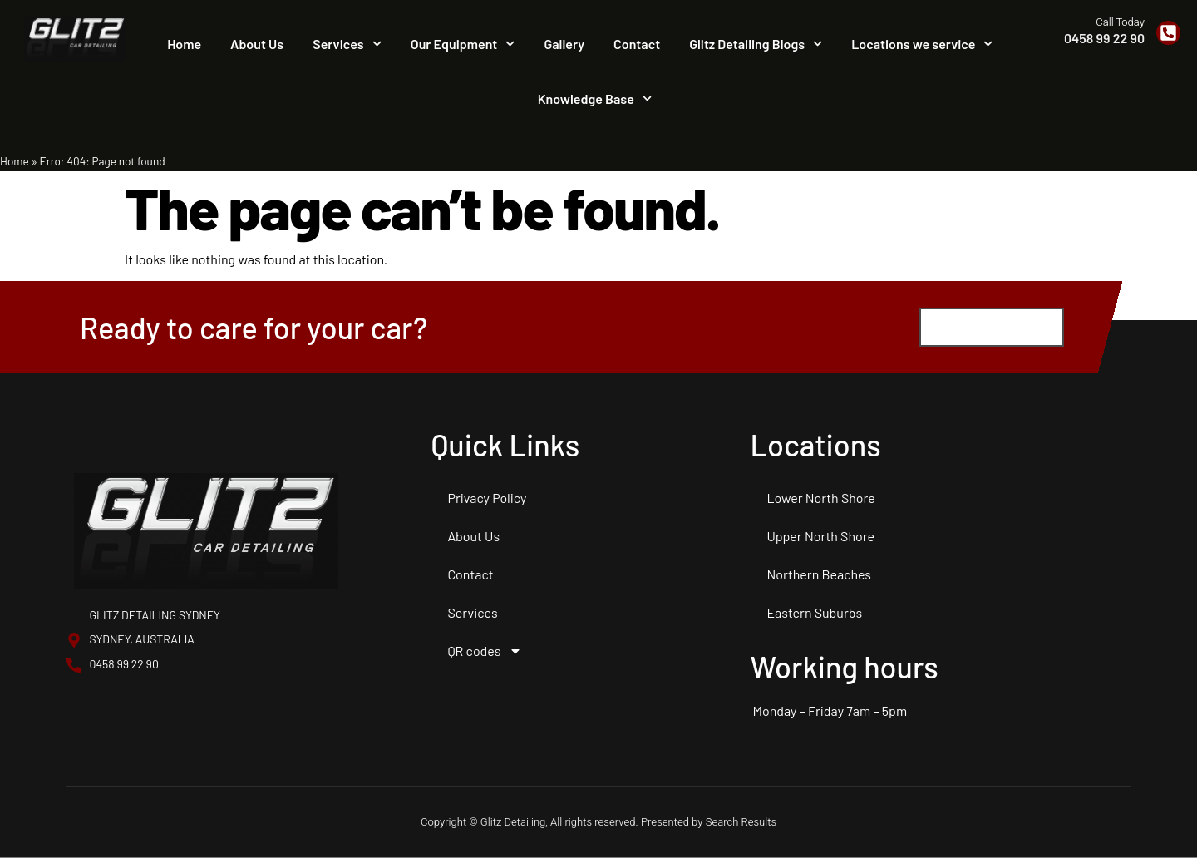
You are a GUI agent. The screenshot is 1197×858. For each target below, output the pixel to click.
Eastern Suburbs (814, 613)
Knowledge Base (595, 98)
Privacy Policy (486, 498)
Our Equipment (463, 44)
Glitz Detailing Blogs (755, 44)
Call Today (1120, 22)
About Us (256, 44)
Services (347, 44)
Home (184, 44)
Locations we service (922, 44)
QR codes (484, 652)
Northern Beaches (818, 575)
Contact (636, 44)
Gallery (564, 44)
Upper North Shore (820, 537)
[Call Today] (1168, 33)
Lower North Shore (820, 498)
